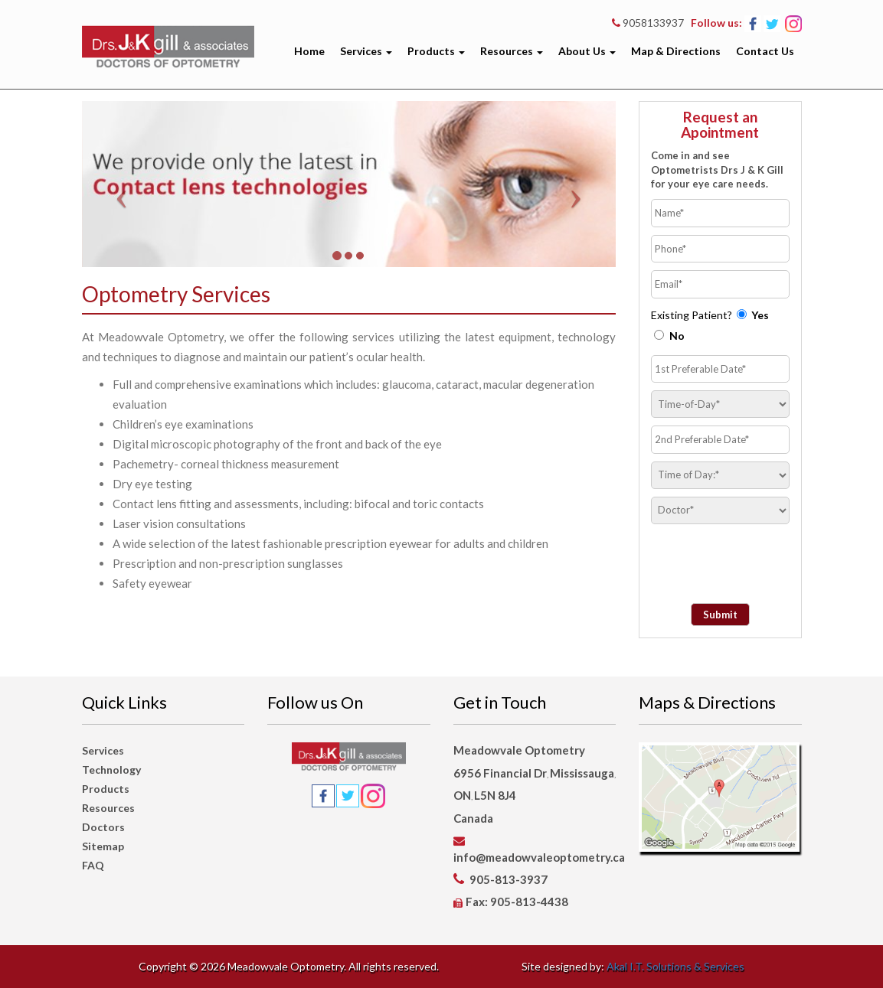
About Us (587, 50)
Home (309, 50)
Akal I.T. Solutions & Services (675, 966)
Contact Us (765, 50)
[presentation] (740, 555)
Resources (511, 50)
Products (436, 50)
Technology (111, 769)
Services (366, 50)
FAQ (93, 865)
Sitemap (103, 846)
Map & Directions (676, 50)
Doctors (103, 826)
